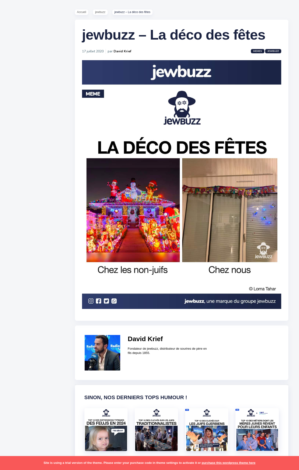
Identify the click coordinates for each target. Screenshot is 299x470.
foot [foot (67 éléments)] (14, 281)
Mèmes (16, 165)
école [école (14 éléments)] (33, 428)
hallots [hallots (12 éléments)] (42, 281)
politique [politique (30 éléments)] (18, 354)
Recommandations (27, 187)
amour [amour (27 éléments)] (27, 235)
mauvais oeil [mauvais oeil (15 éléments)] (21, 327)
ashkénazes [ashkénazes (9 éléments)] (20, 253)
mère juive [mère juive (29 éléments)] (44, 327)
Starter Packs (22, 173)
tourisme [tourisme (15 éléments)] (18, 409)
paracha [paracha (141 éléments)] (36, 336)
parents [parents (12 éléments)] (17, 345)
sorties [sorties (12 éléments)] (17, 382)
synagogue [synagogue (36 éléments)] (33, 391)
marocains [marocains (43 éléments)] (36, 317)
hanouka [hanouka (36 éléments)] (18, 290)
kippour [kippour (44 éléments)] (17, 308)
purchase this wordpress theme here (228, 463)
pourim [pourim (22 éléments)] (35, 354)
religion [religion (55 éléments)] (17, 363)
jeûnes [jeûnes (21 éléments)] (36, 299)
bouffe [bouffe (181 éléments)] (40, 253)
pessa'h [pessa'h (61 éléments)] (34, 345)
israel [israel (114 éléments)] (33, 290)
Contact (16, 201)
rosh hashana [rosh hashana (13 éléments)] (21, 372)
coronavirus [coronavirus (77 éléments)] (20, 271)
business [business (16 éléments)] (31, 262)
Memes (257, 51)
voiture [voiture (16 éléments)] (40, 419)
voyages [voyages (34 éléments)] (18, 428)
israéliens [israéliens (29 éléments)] (19, 299)
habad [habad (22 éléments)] (27, 281)
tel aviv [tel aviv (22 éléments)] (31, 400)
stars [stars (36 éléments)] (48, 382)
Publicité (18, 194)
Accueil (81, 12)
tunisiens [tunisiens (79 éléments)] (37, 409)
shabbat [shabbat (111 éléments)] (43, 372)
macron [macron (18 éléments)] (33, 308)
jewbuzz (100, 12)
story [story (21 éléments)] (15, 391)
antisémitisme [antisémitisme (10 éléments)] (22, 244)
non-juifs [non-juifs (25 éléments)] (18, 336)
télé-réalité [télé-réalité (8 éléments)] (20, 419)
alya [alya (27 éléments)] (14, 235)
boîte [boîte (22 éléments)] (15, 262)
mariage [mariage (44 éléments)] (17, 317)
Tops (14, 180)
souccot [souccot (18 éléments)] (33, 382)
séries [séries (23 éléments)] (16, 400)
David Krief (122, 51)
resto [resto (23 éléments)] (31, 363)
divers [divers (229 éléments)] (39, 271)
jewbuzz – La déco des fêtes (173, 35)
